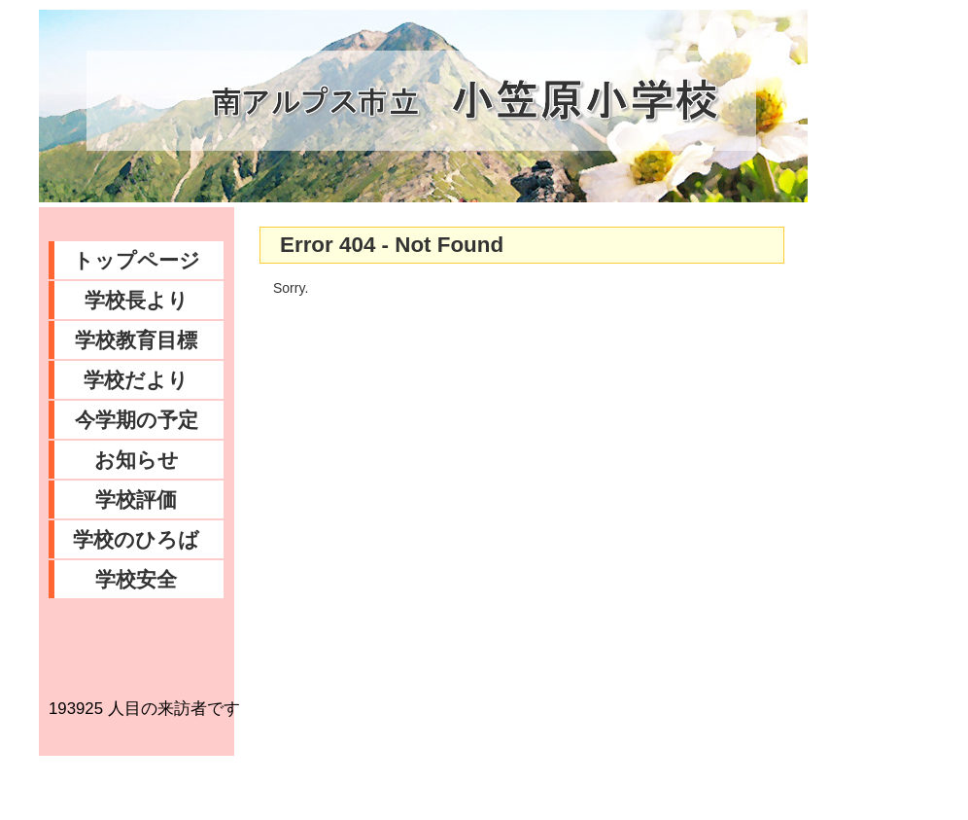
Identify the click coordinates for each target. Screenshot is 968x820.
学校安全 (136, 579)
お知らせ (136, 459)
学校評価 (136, 499)
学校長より (137, 300)
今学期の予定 (136, 420)
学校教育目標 (136, 340)
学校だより (136, 380)
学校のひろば (136, 539)
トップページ (136, 260)
